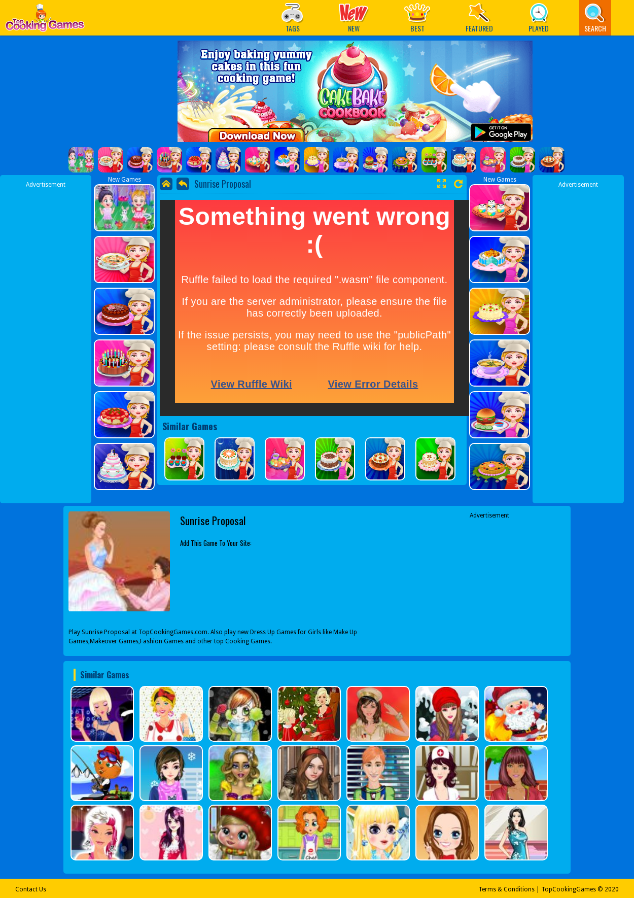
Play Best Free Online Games (45, 21)
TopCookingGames (568, 889)
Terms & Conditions (506, 889)
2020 (612, 889)
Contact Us (30, 889)
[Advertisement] (45, 341)
